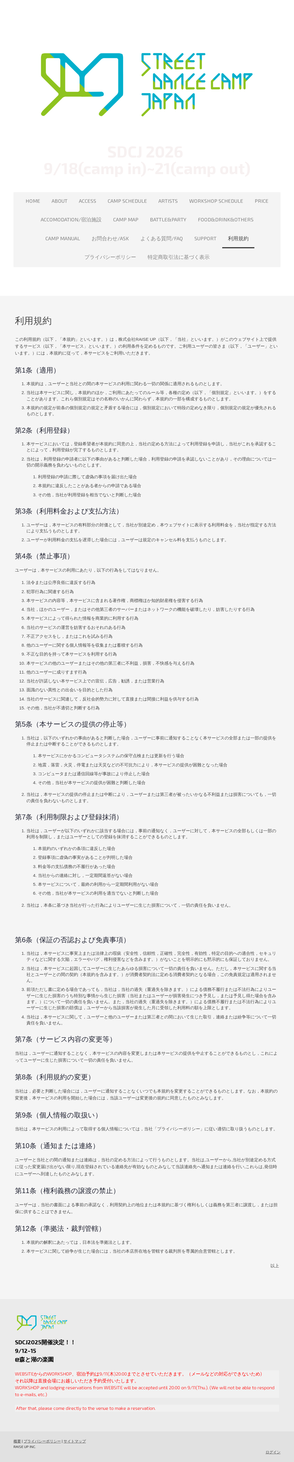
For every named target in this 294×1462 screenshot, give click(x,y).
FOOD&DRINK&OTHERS (226, 219)
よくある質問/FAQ (161, 238)
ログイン (273, 1452)
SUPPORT (205, 238)
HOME (33, 201)
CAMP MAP (125, 219)
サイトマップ (74, 1441)
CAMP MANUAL (62, 238)
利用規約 (238, 238)
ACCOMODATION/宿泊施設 (71, 219)
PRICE (261, 201)
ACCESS (87, 201)
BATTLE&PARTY (168, 219)
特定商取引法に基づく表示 (179, 257)
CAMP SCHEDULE (127, 201)
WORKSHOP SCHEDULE (216, 201)
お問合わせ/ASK (110, 238)
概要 (17, 1441)
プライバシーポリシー (110, 257)
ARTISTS (168, 201)
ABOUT (59, 201)
